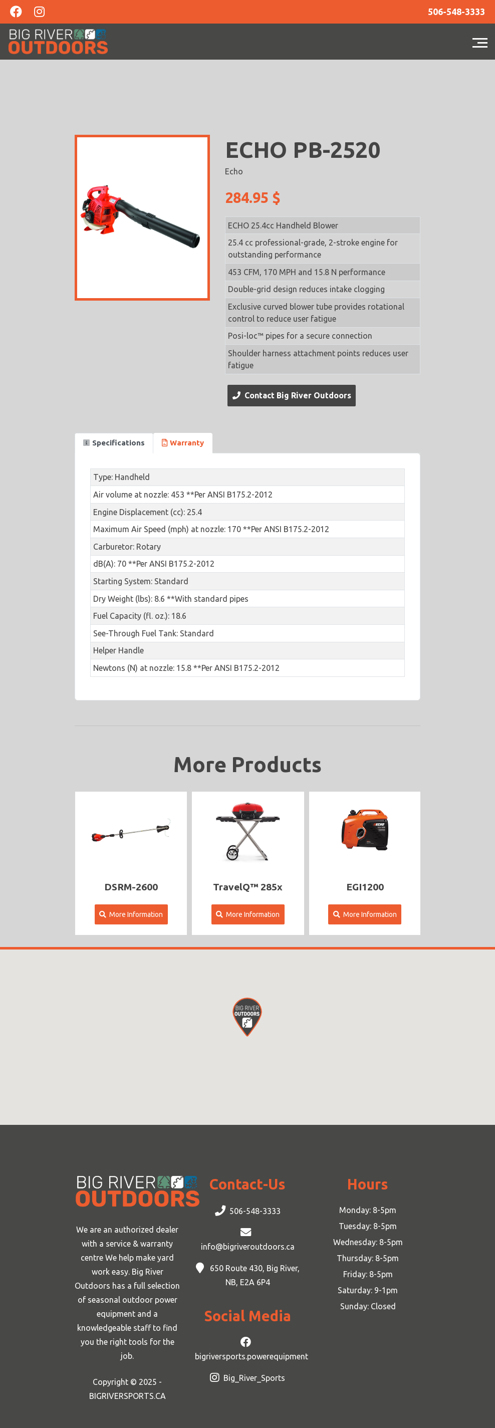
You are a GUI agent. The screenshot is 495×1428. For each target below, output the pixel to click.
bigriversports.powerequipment (251, 1356)
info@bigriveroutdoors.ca (248, 1246)
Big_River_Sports (254, 1377)
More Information (131, 914)
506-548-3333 (255, 1211)
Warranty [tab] (183, 442)
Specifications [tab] (114, 442)
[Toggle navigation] (482, 42)
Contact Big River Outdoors (291, 395)
